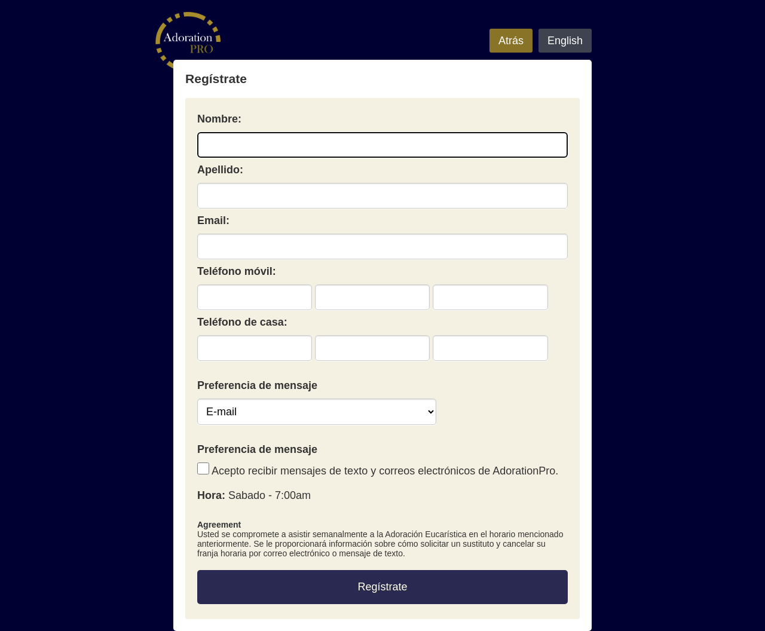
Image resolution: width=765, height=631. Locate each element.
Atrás (511, 41)
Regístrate (382, 587)
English (565, 41)
